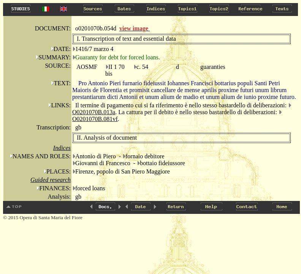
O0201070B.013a (93, 112)
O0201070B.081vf (95, 119)
